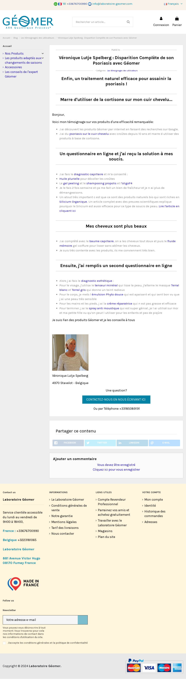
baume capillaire (101, 257)
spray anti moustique (104, 324)
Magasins (105, 548)
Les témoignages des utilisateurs (122, 86)
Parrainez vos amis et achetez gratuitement (114, 529)
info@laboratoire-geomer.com (110, 3)
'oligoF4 (127, 199)
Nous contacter (62, 551)
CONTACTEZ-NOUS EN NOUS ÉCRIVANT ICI (116, 415)
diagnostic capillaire (88, 190)
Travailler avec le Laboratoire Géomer (112, 540)
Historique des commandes (154, 530)
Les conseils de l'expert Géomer (21, 90)
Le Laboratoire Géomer (67, 517)
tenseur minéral (106, 301)
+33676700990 (28, 548)
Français (173, 3)
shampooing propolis (101, 199)
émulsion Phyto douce (107, 310)
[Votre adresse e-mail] (40, 637)
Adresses (150, 539)
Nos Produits (14, 69)
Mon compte (153, 517)
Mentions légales (64, 539)
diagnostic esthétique (96, 297)
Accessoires (13, 83)
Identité (150, 523)
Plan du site (106, 554)
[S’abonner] (83, 637)
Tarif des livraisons (65, 545)
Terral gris (79, 306)
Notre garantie (62, 533)
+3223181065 (27, 557)
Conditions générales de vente (69, 525)
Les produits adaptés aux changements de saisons (23, 76)
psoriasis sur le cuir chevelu (89, 150)
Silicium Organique (73, 217)
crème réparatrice (119, 319)
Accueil (7, 62)
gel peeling (71, 199)
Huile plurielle (69, 194)
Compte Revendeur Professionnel (112, 519)
